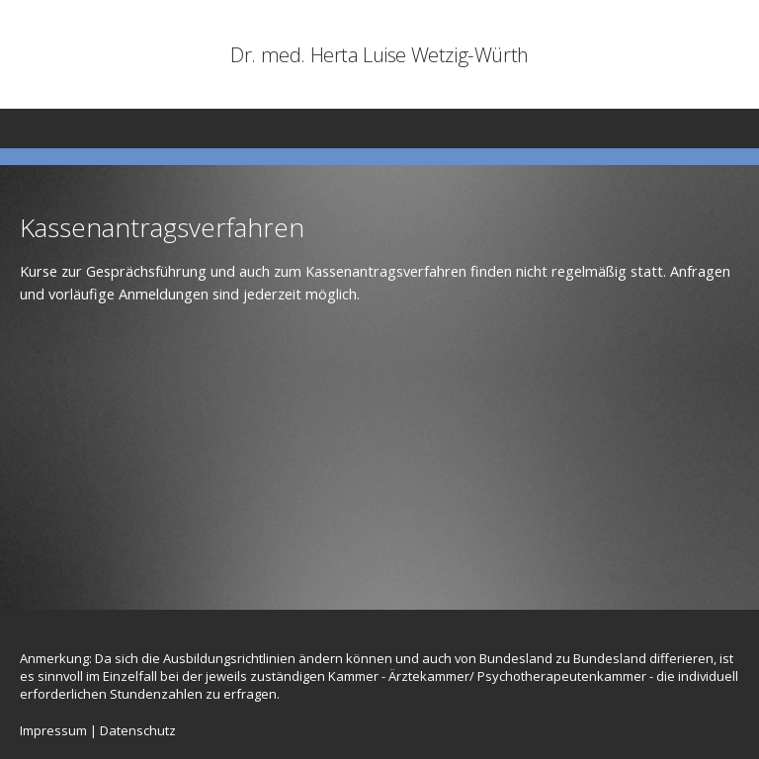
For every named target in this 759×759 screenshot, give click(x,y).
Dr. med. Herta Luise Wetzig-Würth (379, 54)
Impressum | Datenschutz (98, 730)
